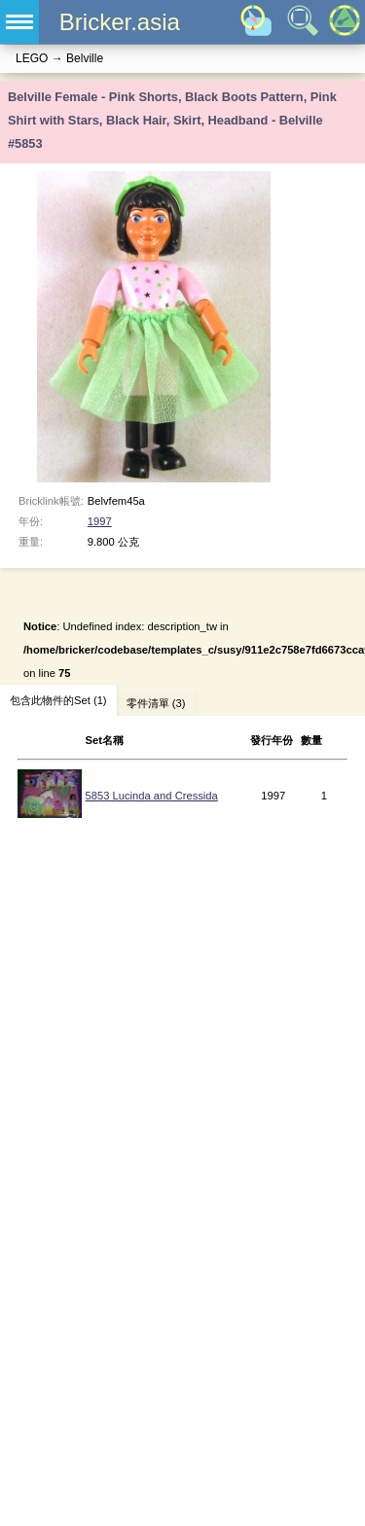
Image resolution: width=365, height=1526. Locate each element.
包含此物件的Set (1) (58, 700)
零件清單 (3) (156, 703)
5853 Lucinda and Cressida (152, 795)
